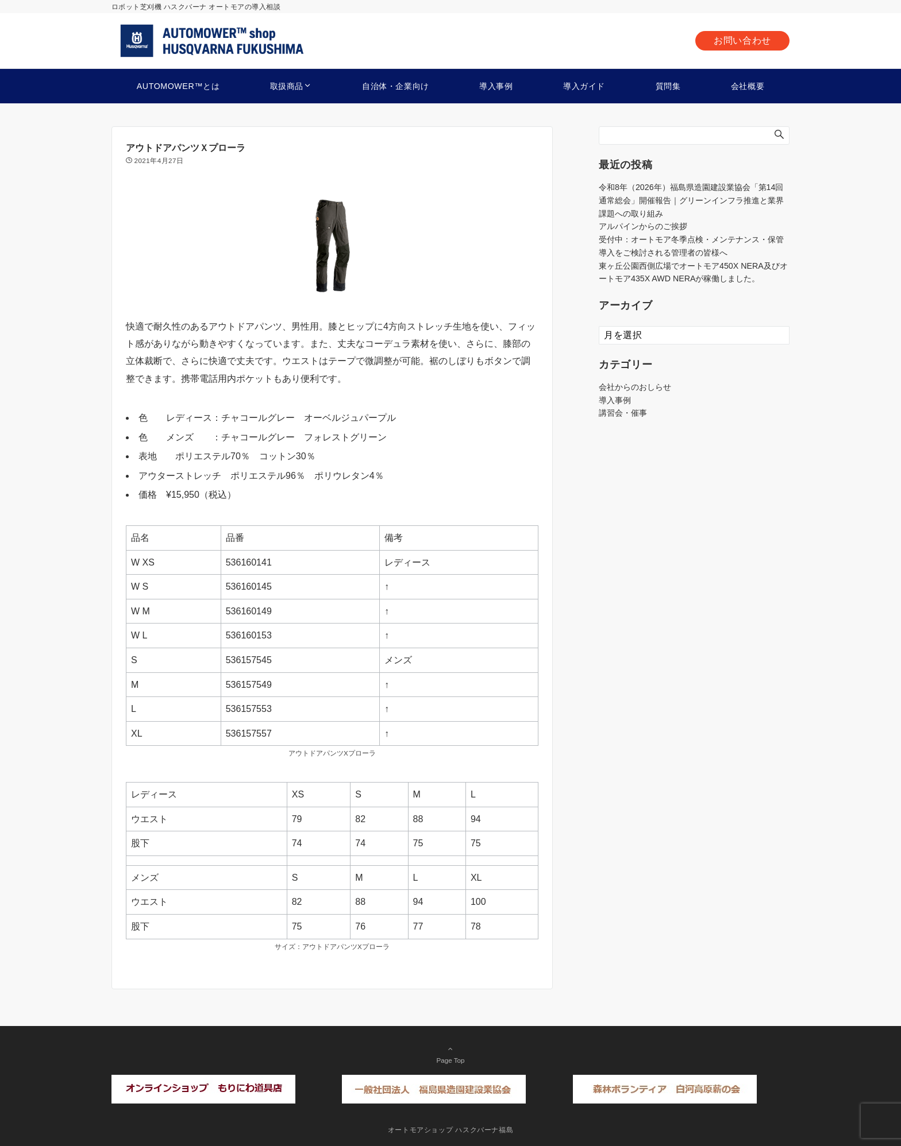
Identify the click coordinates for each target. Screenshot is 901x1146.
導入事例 (615, 400)
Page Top (450, 1054)
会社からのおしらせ (635, 387)
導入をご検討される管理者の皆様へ (663, 252)
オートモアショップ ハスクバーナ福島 (451, 1129)
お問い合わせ (742, 40)
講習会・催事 (623, 412)
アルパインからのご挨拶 (643, 226)
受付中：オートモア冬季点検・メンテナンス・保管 (691, 239)
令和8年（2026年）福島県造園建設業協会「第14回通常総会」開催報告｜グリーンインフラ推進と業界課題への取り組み (691, 200)
